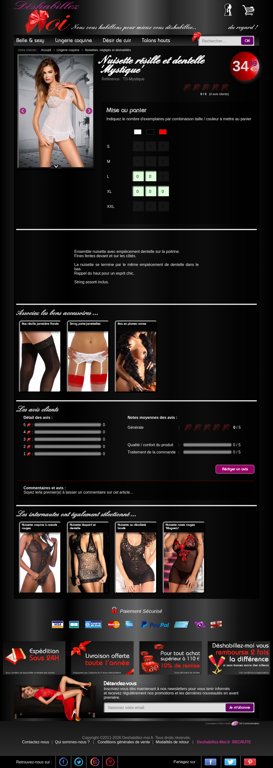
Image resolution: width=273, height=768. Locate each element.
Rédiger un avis (235, 469)
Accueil (46, 50)
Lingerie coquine (68, 50)
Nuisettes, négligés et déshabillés (108, 50)
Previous (22, 111)
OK (247, 41)
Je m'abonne (239, 707)
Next (89, 111)
